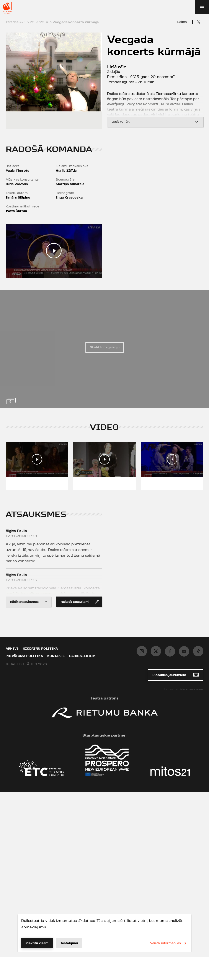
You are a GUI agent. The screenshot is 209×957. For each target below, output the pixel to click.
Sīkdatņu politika (40, 648)
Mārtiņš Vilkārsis (70, 184)
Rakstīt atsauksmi (80, 601)
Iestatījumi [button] (69, 943)
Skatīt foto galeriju (104, 347)
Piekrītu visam (37, 943)
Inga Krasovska (69, 197)
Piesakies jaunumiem (175, 675)
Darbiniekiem (82, 656)
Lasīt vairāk (155, 121)
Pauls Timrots (17, 170)
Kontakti (56, 656)
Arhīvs (12, 648)
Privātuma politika (24, 656)
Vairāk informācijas (169, 943)
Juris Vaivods (17, 184)
